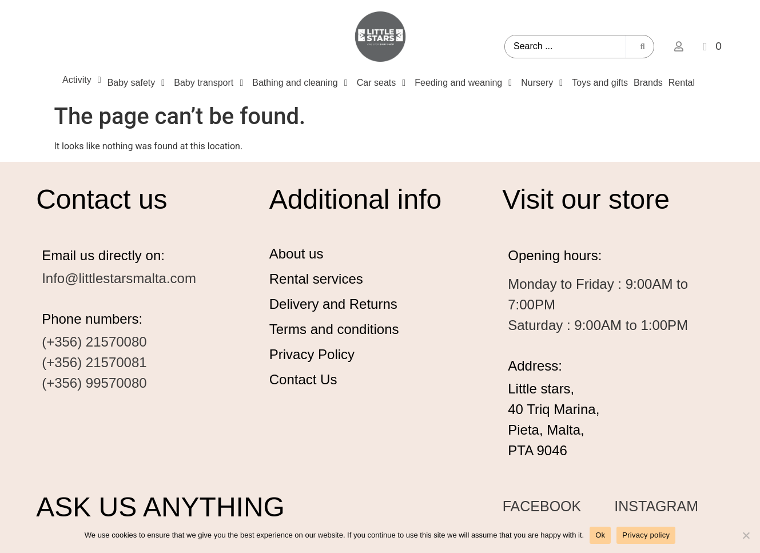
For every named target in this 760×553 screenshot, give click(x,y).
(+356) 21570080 (94, 341)
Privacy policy (646, 535)
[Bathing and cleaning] (301, 83)
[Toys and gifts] (600, 83)
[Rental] (682, 83)
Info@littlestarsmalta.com (119, 278)
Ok (600, 535)
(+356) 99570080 (94, 383)
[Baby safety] (138, 83)
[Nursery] (543, 83)
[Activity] (83, 80)
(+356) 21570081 (94, 362)
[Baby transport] (210, 83)
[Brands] (648, 83)
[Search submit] (643, 47)
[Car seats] (383, 83)
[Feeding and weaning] (465, 83)
